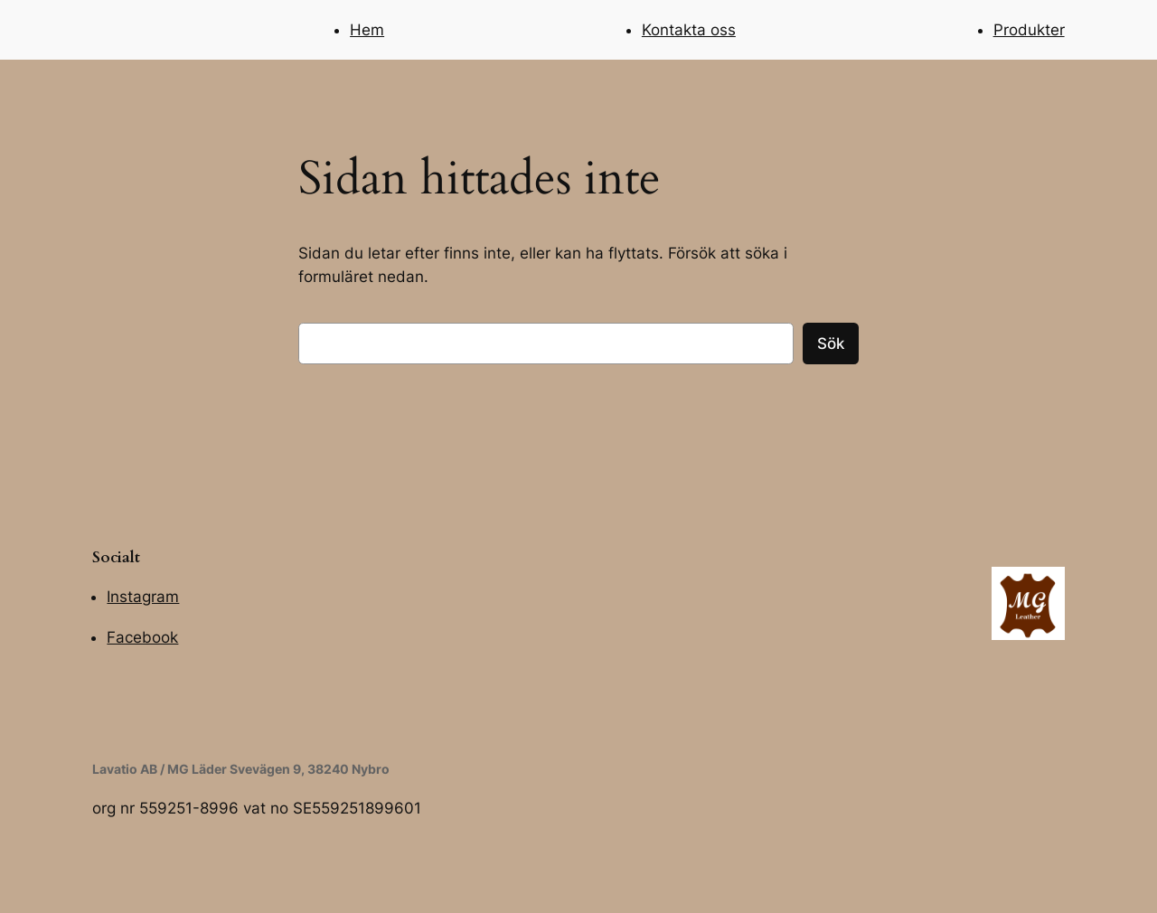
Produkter (1029, 30)
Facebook (142, 637)
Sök (830, 343)
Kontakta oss (689, 30)
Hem (367, 30)
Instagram (143, 597)
